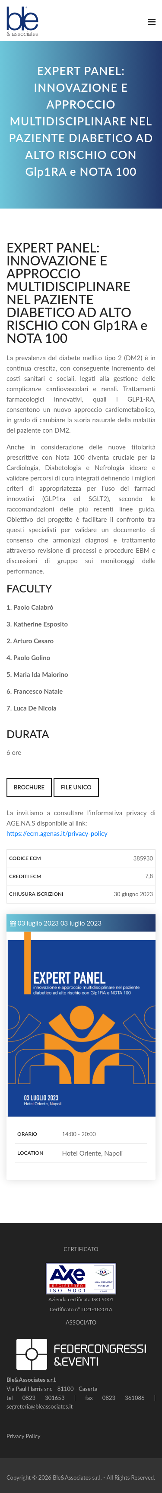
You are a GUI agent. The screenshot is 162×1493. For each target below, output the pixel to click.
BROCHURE (29, 787)
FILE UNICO (76, 787)
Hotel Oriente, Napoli (92, 1153)
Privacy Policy (23, 1436)
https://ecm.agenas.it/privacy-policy (57, 833)
